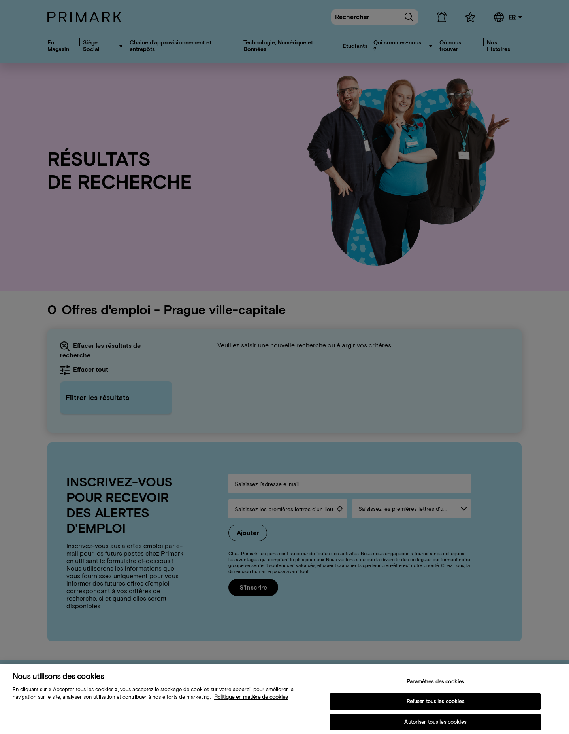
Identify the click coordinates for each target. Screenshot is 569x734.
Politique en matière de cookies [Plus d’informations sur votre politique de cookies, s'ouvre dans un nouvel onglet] (251, 704)
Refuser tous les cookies (435, 708)
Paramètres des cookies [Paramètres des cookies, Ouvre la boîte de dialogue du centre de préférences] (435, 688)
